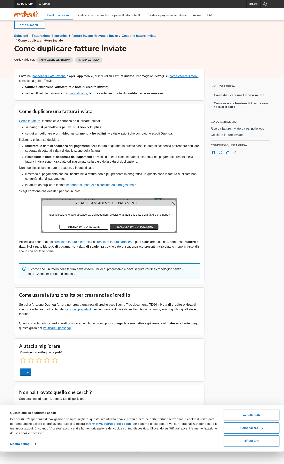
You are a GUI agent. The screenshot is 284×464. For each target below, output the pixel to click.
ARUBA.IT (44, 4)
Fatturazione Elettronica (49, 42)
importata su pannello (81, 192)
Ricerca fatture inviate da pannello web (238, 135)
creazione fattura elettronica (73, 249)
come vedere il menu (184, 83)
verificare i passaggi (57, 335)
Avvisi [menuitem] (197, 15)
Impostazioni (78, 100)
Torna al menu (30, 32)
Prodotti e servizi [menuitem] (58, 15)
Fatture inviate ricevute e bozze (95, 42)
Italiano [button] (253, 4)
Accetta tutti (251, 427)
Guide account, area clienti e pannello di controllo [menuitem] (109, 15)
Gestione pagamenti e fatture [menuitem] (167, 15)
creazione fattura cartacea (114, 249)
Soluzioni (21, 42)
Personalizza (251, 440)
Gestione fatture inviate (139, 42)
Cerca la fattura (29, 128)
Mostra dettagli (20, 456)
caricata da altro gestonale (118, 192)
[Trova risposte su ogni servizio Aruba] (26, 14)
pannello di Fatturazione (49, 83)
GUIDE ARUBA (25, 4)
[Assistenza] (265, 4)
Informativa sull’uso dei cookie (108, 436)
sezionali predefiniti (78, 316)
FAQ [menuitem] (210, 15)
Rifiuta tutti (251, 453)
